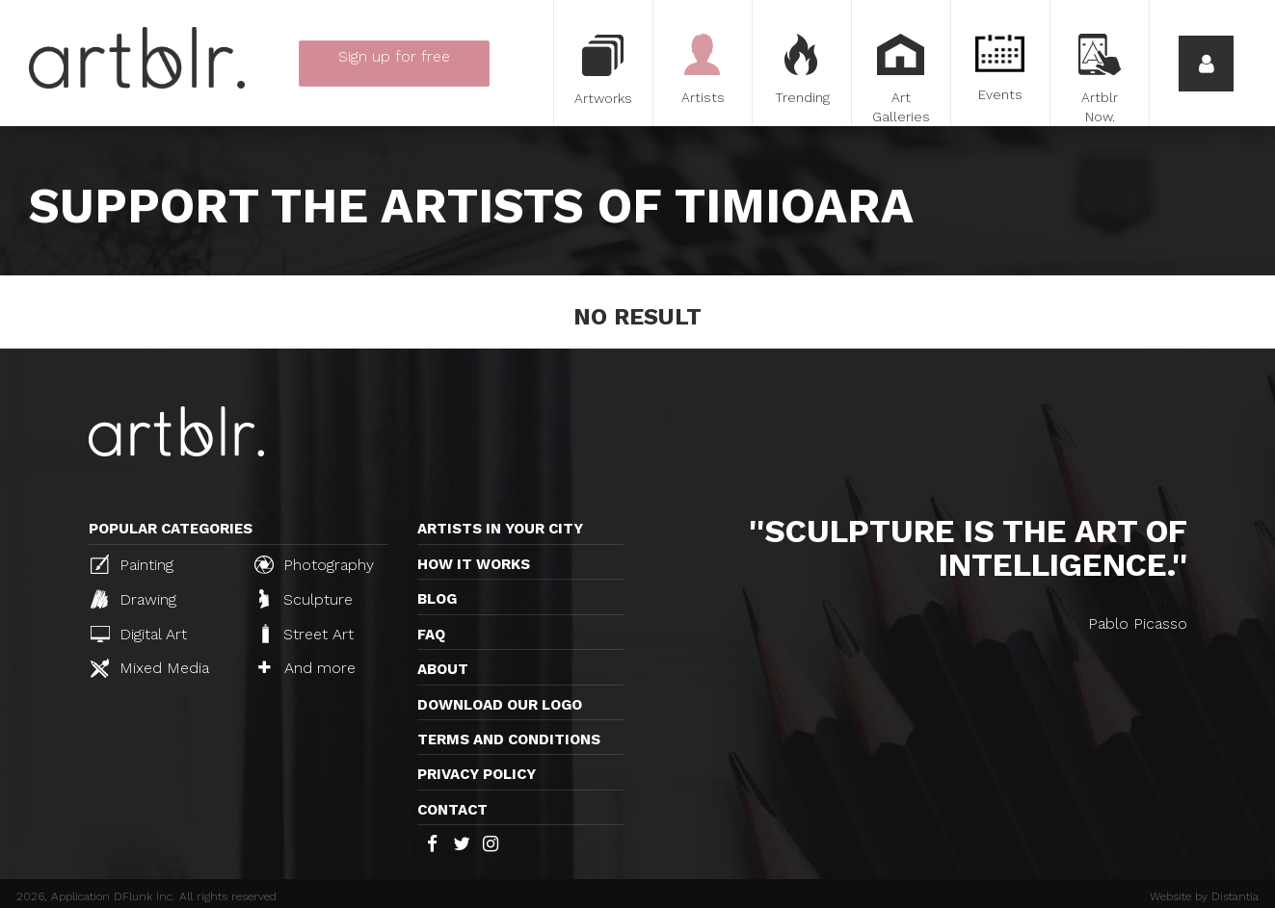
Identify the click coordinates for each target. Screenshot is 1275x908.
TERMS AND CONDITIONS (508, 739)
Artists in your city (500, 528)
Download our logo (499, 704)
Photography (314, 564)
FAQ (431, 634)
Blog (437, 599)
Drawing (133, 599)
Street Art (306, 633)
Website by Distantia (1204, 896)
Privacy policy (476, 774)
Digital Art (139, 634)
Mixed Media (150, 668)
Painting (132, 564)
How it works (473, 564)
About (442, 669)
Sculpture (306, 599)
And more (307, 668)
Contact (452, 809)
